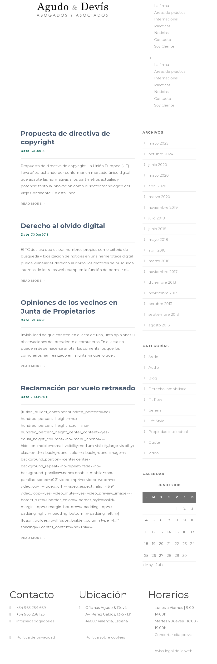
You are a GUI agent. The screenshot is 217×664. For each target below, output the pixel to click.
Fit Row (155, 399)
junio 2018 (157, 229)
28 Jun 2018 (39, 397)
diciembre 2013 (162, 282)
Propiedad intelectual (168, 431)
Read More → (33, 203)
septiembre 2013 (163, 314)
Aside (153, 356)
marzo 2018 (158, 261)
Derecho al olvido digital (63, 226)
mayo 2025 (158, 143)
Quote (154, 442)
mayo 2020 (158, 175)
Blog (152, 378)
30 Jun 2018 (40, 151)
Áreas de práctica (170, 12)
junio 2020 (157, 164)
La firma (161, 5)
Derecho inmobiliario (167, 389)
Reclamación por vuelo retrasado (78, 388)
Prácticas (162, 26)
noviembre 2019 (163, 207)
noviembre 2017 (163, 271)
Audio (153, 367)
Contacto (162, 39)
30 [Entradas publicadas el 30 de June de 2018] (184, 555)
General (155, 410)
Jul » (159, 564)
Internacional (166, 19)
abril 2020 (157, 186)
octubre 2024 (160, 154)
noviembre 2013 (163, 293)
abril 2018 (157, 250)
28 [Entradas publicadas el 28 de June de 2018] (169, 555)
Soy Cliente (164, 46)
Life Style (156, 421)
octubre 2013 (160, 303)
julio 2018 (156, 218)
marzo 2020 (159, 196)
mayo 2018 (158, 239)
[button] (181, 58)
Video (153, 453)
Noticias (161, 32)
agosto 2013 (159, 325)
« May (148, 564)
